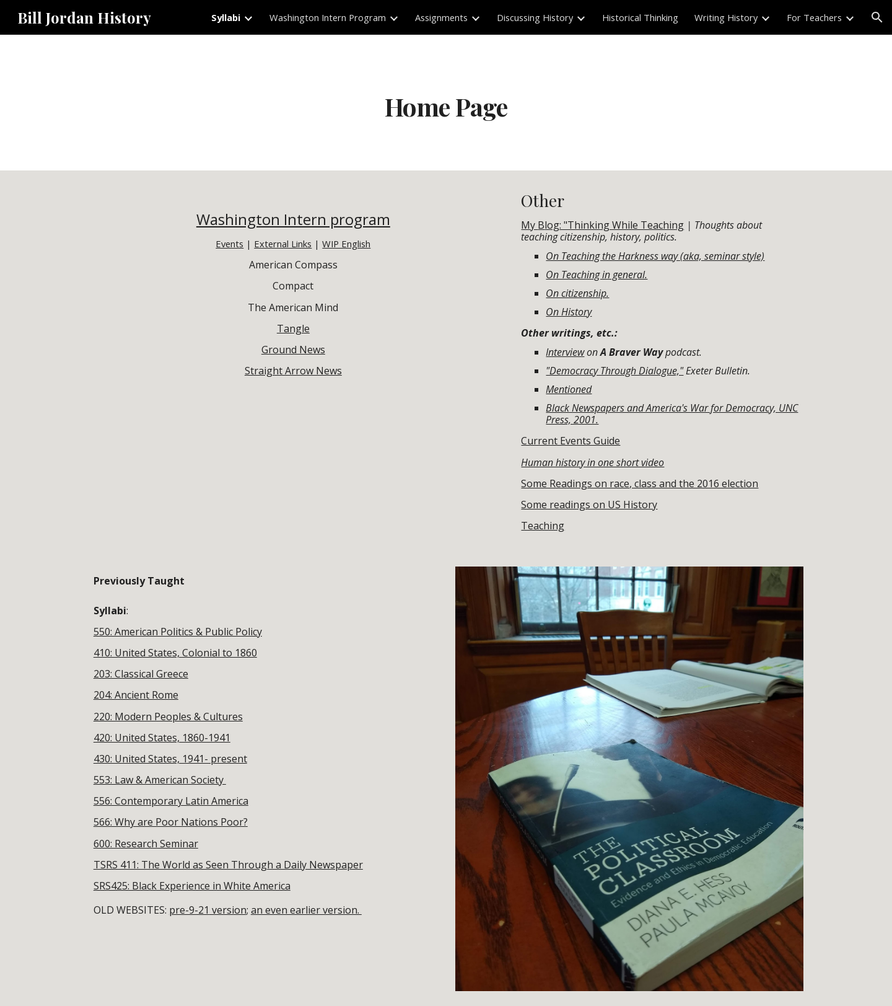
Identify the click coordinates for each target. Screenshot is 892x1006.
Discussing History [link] (535, 17)
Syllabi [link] (225, 17)
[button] (877, 17)
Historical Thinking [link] (640, 17)
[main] (446, 102)
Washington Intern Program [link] (327, 17)
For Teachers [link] (814, 17)
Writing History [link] (726, 17)
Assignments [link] (441, 17)
